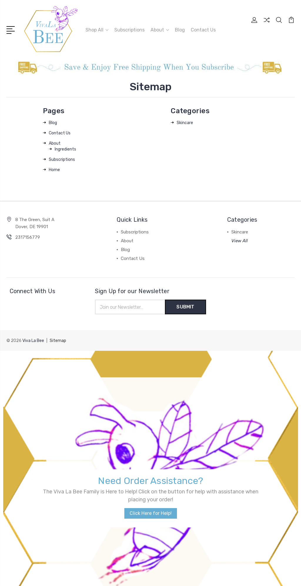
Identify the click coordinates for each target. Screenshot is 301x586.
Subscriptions (129, 30)
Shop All (97, 30)
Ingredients (65, 149)
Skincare (185, 122)
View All (239, 240)
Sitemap (58, 340)
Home (54, 169)
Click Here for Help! (151, 415)
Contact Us (203, 30)
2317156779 (27, 237)
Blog (180, 30)
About (159, 30)
